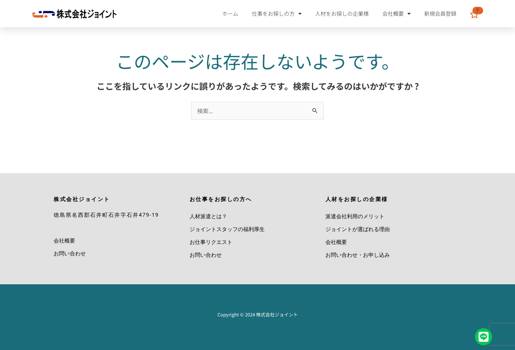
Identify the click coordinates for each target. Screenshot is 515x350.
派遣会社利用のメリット (354, 216)
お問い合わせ (70, 253)
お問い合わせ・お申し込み (357, 255)
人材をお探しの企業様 (342, 13)
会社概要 (396, 14)
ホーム (230, 13)
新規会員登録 (440, 13)
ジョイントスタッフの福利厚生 (227, 229)
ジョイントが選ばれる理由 (357, 229)
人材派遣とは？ (208, 216)
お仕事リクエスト (211, 242)
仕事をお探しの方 (276, 14)
